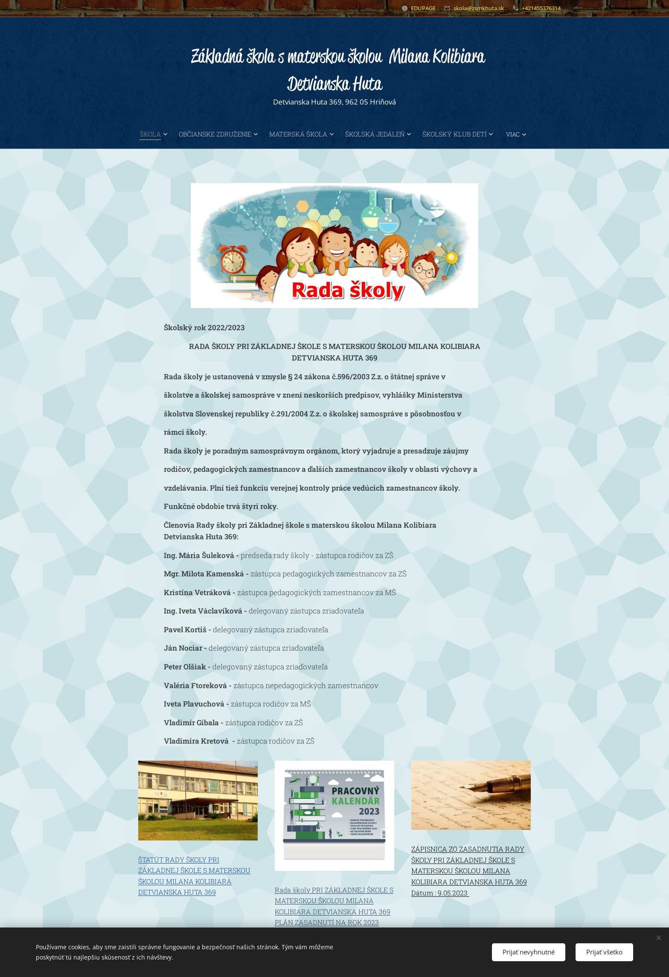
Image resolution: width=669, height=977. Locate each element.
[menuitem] (133, 134)
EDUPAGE (423, 8)
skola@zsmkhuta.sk (479, 8)
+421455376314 (541, 8)
